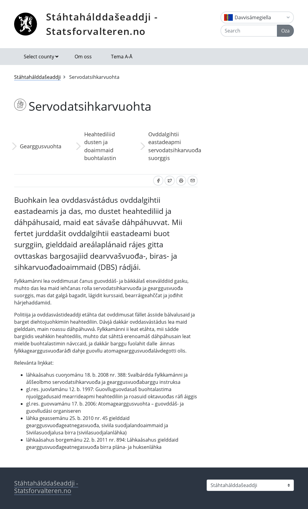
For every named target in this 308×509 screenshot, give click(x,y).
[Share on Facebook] (158, 181)
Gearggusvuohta (40, 146)
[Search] (248, 31)
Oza (285, 30)
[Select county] (250, 485)
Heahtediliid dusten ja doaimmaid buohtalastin (100, 146)
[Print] (181, 181)
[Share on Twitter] (170, 181)
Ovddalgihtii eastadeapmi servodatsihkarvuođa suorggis (173, 146)
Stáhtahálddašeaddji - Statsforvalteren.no (102, 24)
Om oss (83, 56)
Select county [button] (39, 56)
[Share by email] (192, 181)
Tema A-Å (121, 56)
